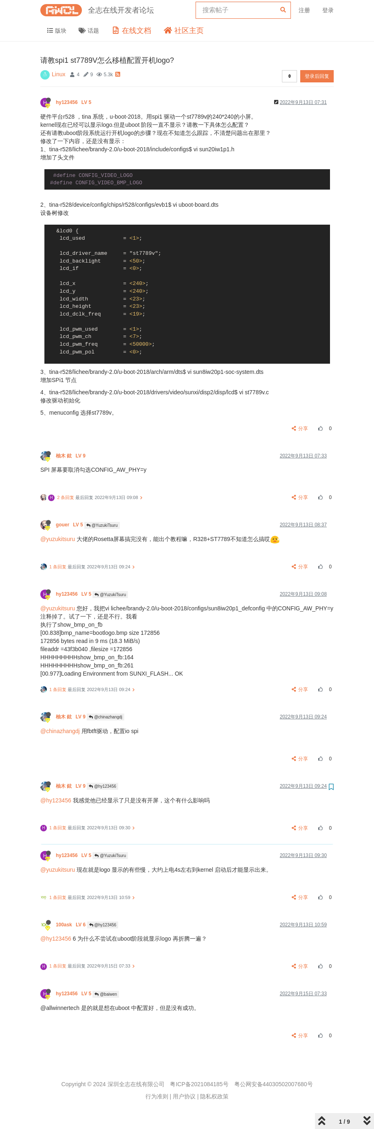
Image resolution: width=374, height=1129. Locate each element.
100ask (71, 925)
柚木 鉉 (71, 456)
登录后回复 (317, 76)
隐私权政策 (214, 1096)
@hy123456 (102, 786)
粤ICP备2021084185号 (199, 1084)
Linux (58, 74)
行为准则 (156, 1096)
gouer (70, 525)
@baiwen (106, 994)
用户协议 (184, 1096)
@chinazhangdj (105, 717)
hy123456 (74, 102)
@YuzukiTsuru (102, 525)
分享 (300, 428)
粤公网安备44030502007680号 (273, 1084)
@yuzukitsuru (57, 539)
